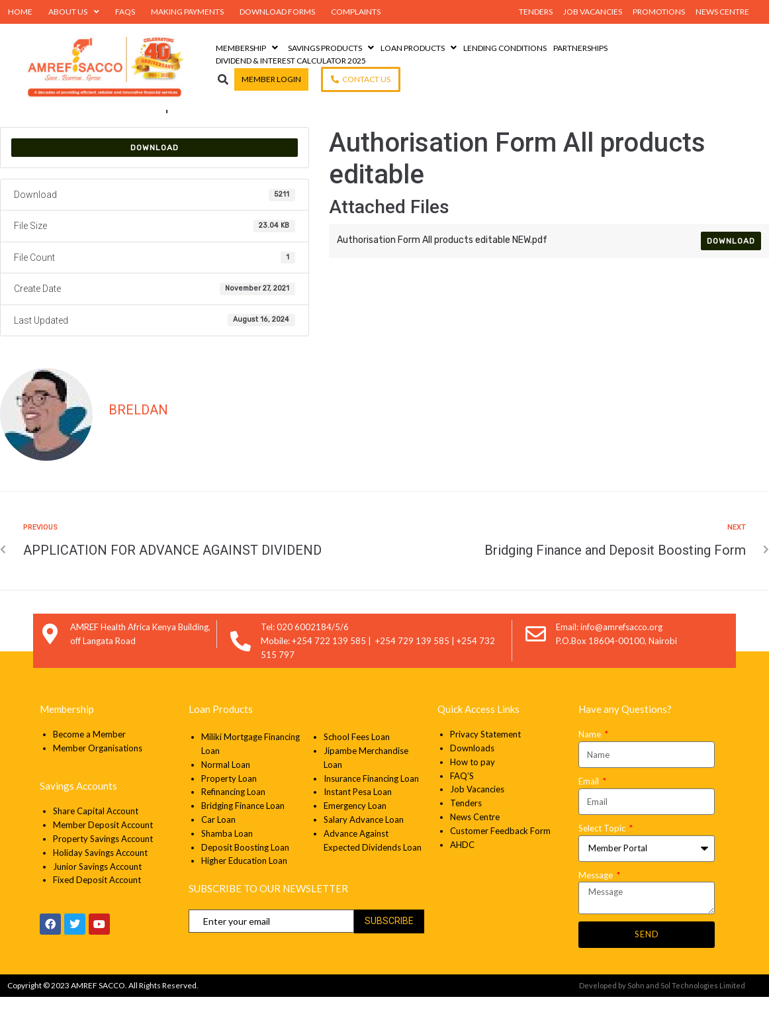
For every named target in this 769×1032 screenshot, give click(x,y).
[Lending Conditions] (505, 48)
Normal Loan (225, 799)
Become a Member (89, 770)
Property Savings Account (103, 873)
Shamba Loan (227, 868)
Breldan (138, 445)
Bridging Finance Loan (243, 841)
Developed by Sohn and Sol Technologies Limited (662, 1021)
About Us (73, 12)
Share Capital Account (95, 846)
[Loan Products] (420, 48)
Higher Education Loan (244, 896)
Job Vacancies (477, 825)
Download (154, 182)
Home (20, 12)
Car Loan (218, 854)
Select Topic (602, 863)
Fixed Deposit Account (97, 915)
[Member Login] (271, 79)
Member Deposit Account (103, 860)
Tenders (466, 838)
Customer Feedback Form (500, 866)
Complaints (356, 12)
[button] (223, 79)
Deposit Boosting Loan (245, 882)
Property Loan (229, 813)
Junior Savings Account (97, 901)
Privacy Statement (486, 770)
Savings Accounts (78, 821)
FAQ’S (462, 811)
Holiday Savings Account (100, 887)
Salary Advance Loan (364, 854)
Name (590, 770)
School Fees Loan (357, 772)
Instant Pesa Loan (358, 827)
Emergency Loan (355, 841)
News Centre (475, 852)
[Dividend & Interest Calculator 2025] (290, 60)
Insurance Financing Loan (371, 813)
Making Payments (187, 12)
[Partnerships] (580, 48)
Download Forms (277, 12)
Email (589, 816)
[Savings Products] (333, 48)
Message (596, 910)
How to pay (472, 797)
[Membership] (248, 48)
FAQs (125, 12)
